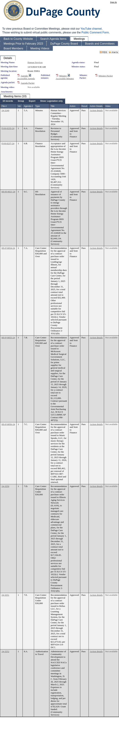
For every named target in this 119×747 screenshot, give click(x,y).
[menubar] (32, 101)
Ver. (19, 106)
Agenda (24, 76)
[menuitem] (7, 101)
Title (52, 106)
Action (72, 106)
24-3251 (5, 595)
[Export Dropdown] (32, 101)
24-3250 (5, 486)
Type (37, 106)
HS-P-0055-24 (8, 337)
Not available (34, 87)
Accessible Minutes (65, 78)
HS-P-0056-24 (8, 424)
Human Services (35, 62)
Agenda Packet (27, 83)
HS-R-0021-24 (8, 191)
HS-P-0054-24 (8, 248)
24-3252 (5, 651)
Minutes (63, 76)
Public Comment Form (95, 32)
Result (84, 106)
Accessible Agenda (26, 78)
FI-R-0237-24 (8, 143)
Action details (96, 110)
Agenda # (28, 106)
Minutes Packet (106, 76)
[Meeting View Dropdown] (51, 101)
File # (4, 106)
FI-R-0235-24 (8, 128)
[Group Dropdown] (21, 101)
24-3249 (5, 110)
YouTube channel (91, 28)
